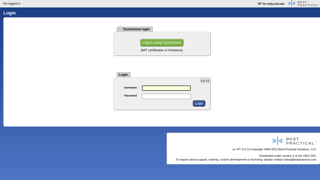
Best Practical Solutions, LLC (297, 149)
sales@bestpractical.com (300, 159)
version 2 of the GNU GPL (299, 155)
